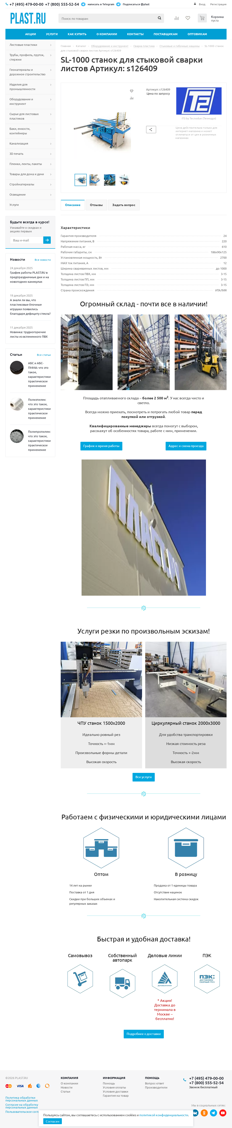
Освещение (18, 194)
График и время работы (101, 446)
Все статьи (44, 354)
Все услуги (143, 777)
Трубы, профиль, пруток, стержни (27, 57)
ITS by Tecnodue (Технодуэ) (199, 103)
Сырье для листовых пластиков (24, 116)
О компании (107, 34)
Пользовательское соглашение (27, 1111)
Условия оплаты (114, 1087)
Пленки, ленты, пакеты (26, 164)
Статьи (65, 1091)
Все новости (43, 259)
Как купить (77, 34)
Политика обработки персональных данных (21, 1099)
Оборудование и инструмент (21, 101)
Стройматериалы (22, 184)
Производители (156, 1087)
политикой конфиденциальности (163, 1115)
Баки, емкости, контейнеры (20, 131)
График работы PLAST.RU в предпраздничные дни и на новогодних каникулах (29, 276)
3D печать (16, 153)
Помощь (152, 1078)
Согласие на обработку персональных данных (21, 1106)
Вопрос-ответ (154, 1083)
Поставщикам (166, 34)
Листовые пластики (23, 45)
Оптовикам (197, 34)
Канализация (19, 143)
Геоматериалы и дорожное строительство (28, 72)
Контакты (135, 34)
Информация (114, 1078)
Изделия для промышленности (22, 86)
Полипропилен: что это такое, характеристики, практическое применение (39, 441)
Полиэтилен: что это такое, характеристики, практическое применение (39, 409)
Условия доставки (115, 1091)
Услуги (52, 34)
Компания (69, 1078)
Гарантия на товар (116, 1095)
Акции (30, 34)
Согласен (52, 1121)
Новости (66, 1087)
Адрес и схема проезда (186, 446)
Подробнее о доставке (144, 1034)
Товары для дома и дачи (27, 174)
